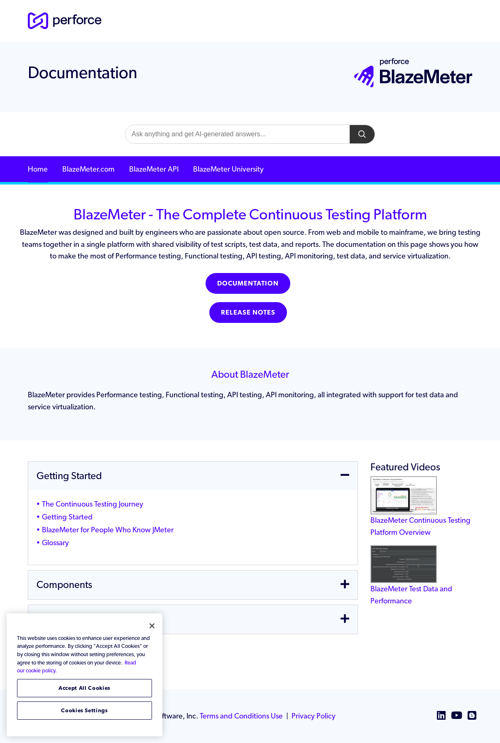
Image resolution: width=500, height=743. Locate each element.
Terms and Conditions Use (241, 715)
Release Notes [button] (248, 312)
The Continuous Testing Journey (92, 503)
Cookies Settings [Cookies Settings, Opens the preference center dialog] (84, 710)
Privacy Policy (314, 715)
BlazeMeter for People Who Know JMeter (108, 529)
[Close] (152, 626)
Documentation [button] (248, 283)
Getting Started (67, 516)
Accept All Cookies (84, 688)
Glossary (55, 542)
